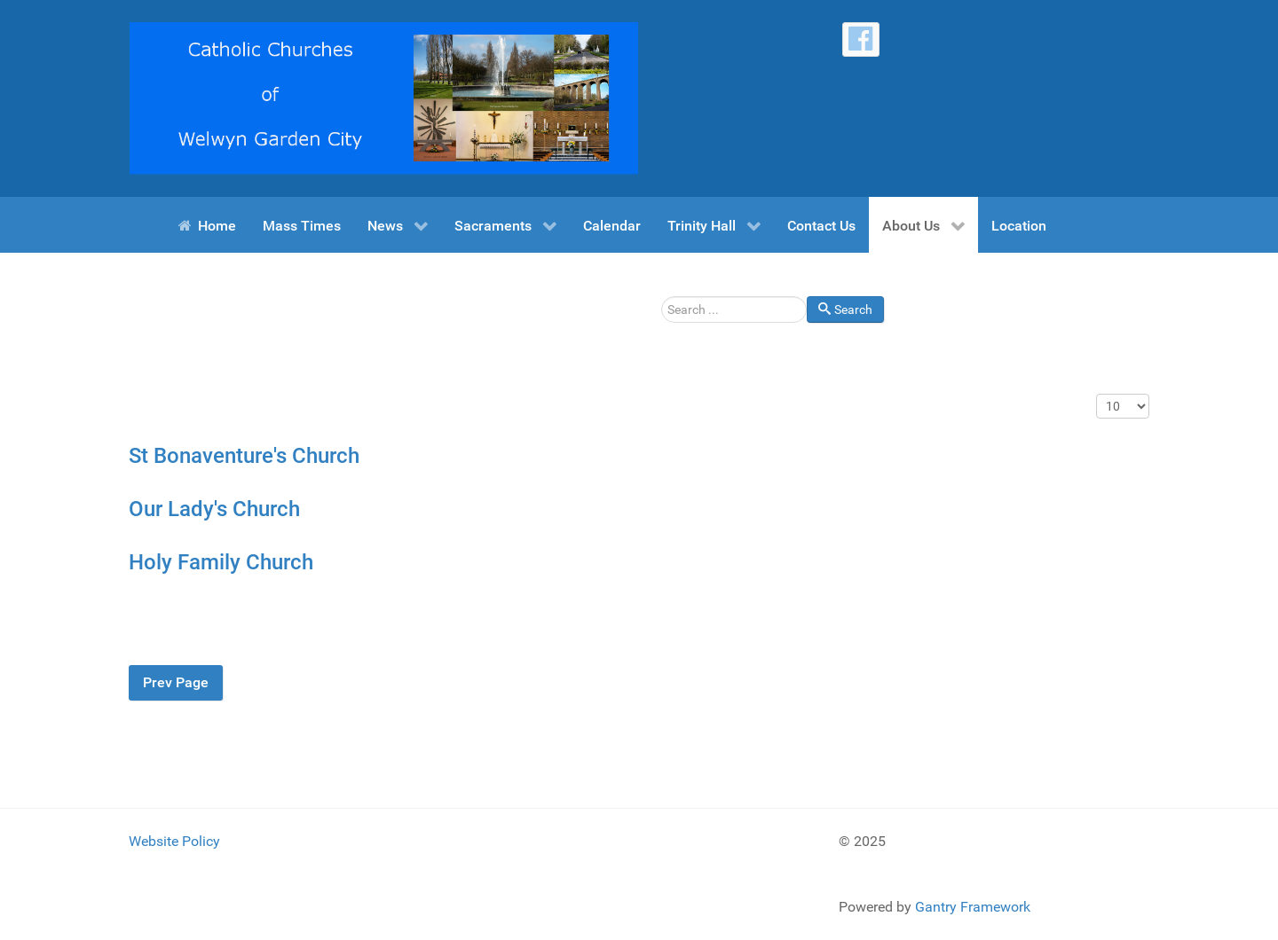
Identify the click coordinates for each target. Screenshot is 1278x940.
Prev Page (176, 682)
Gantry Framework (972, 906)
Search (661, 296)
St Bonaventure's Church (244, 455)
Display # (1096, 394)
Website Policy (174, 841)
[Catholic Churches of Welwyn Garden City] (383, 97)
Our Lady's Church (214, 509)
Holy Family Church (221, 562)
